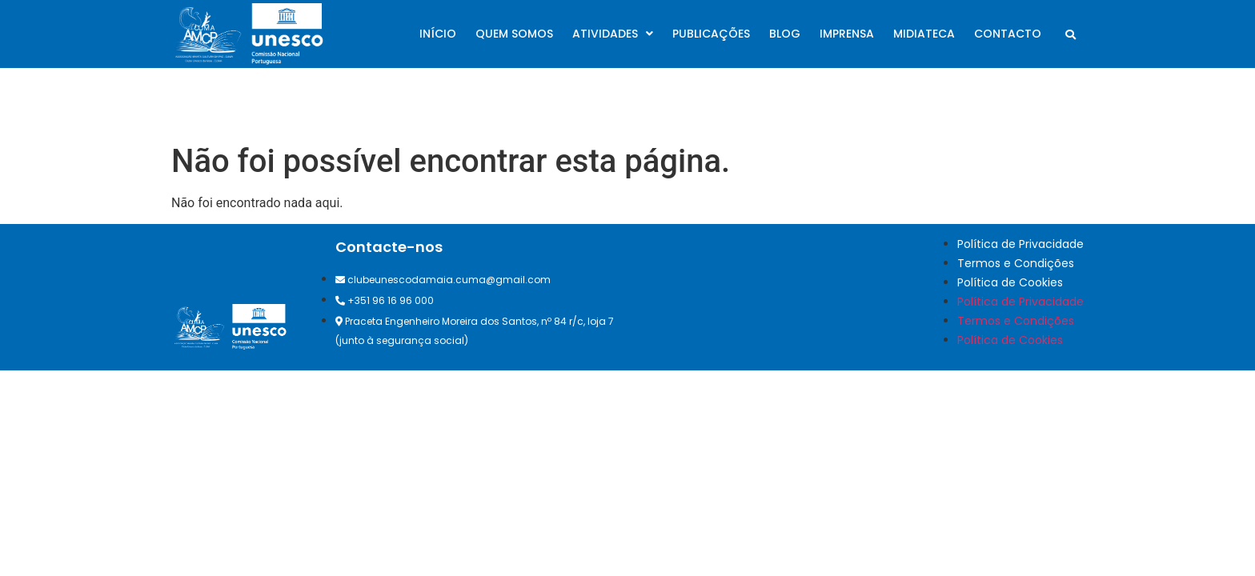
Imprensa (847, 34)
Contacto (1007, 34)
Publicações (711, 34)
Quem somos (514, 34)
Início (437, 34)
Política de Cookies (1010, 282)
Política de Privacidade (1020, 244)
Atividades (612, 34)
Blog (784, 34)
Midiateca (924, 34)
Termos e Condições (1015, 263)
